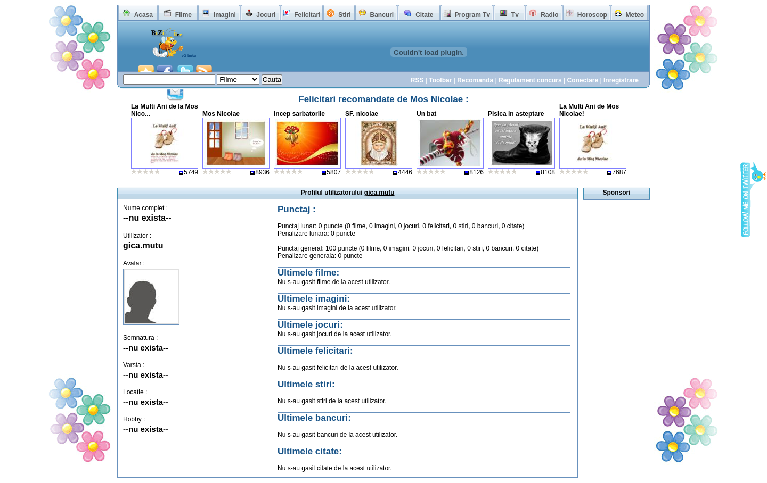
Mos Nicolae (221, 114)
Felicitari (307, 15)
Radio (549, 15)
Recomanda (475, 80)
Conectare (582, 80)
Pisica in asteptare (516, 114)
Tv (515, 15)
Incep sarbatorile (299, 114)
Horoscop (592, 15)
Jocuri (265, 15)
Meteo (635, 15)
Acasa (143, 15)
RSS (417, 80)
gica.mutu (143, 245)
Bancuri (382, 15)
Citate (424, 15)
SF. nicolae (361, 114)
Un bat (426, 114)
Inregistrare (621, 80)
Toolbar (440, 80)
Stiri (344, 15)
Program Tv (472, 15)
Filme (183, 15)
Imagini (225, 15)
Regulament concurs (530, 80)
